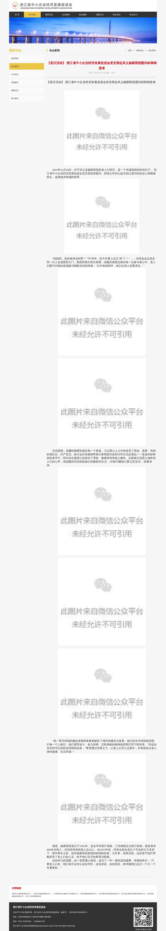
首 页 (17, 14)
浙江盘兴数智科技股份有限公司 (133, 894)
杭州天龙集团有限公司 (42, 894)
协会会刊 (133, 14)
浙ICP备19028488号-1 (78, 912)
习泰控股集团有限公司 (88, 894)
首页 (130, 50)
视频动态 (14, 90)
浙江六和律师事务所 (33, 896)
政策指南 (14, 58)
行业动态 (14, 74)
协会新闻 (14, 66)
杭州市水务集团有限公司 (21, 894)
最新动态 (140, 50)
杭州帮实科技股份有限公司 (109, 894)
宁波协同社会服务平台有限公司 (66, 894)
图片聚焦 (14, 98)
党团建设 (14, 82)
